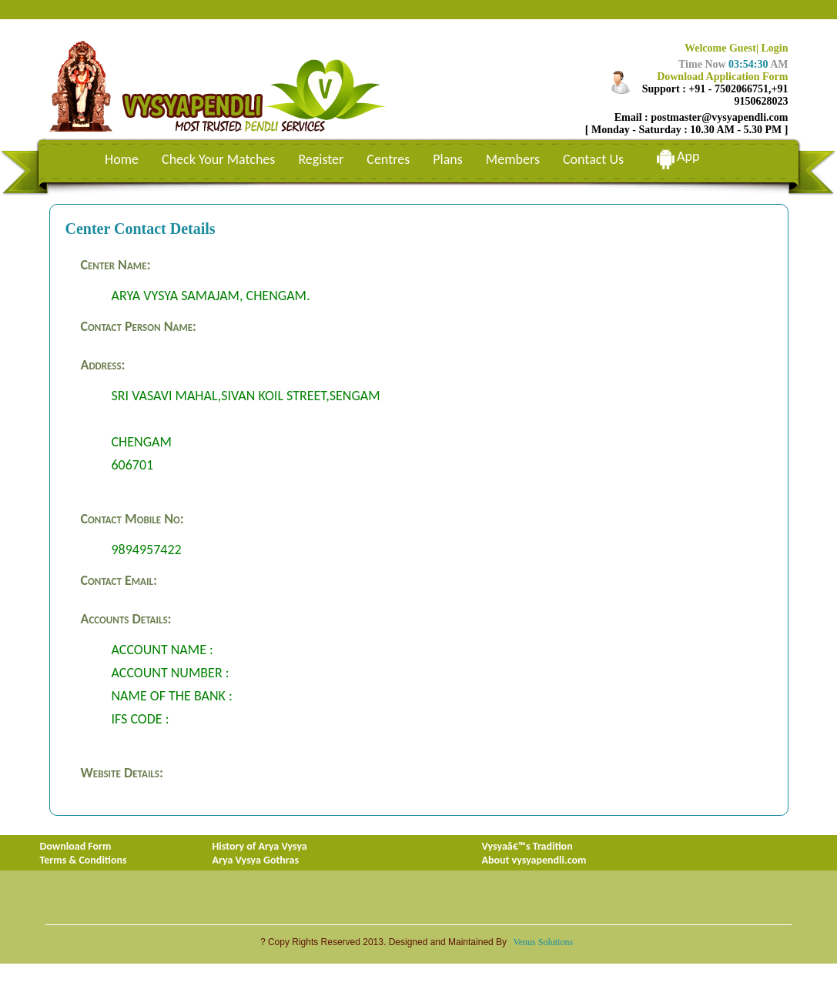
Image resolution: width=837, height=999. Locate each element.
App (688, 156)
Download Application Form (722, 76)
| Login (772, 48)
